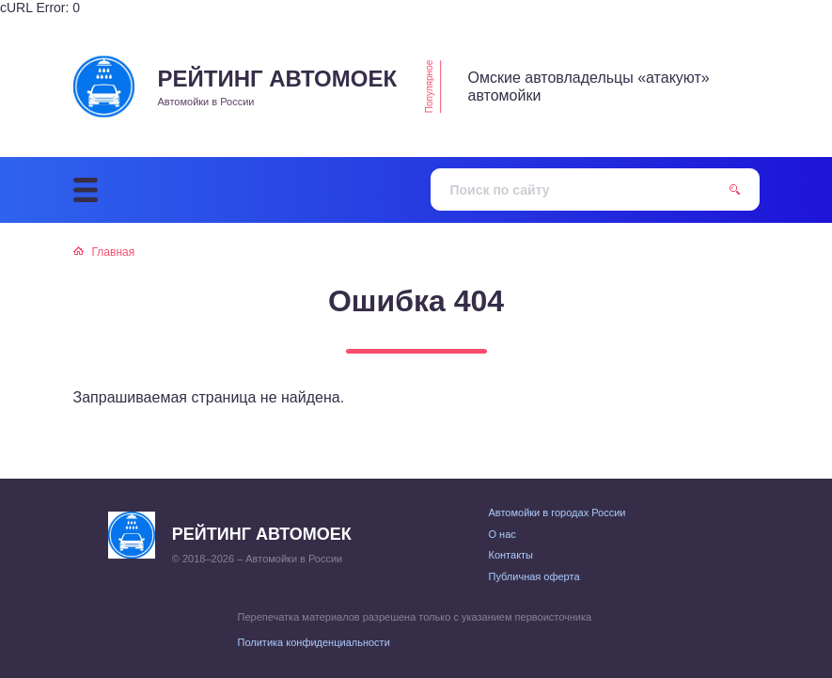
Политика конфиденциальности (314, 642)
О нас (502, 534)
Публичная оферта (534, 576)
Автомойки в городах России (557, 512)
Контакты (511, 554)
